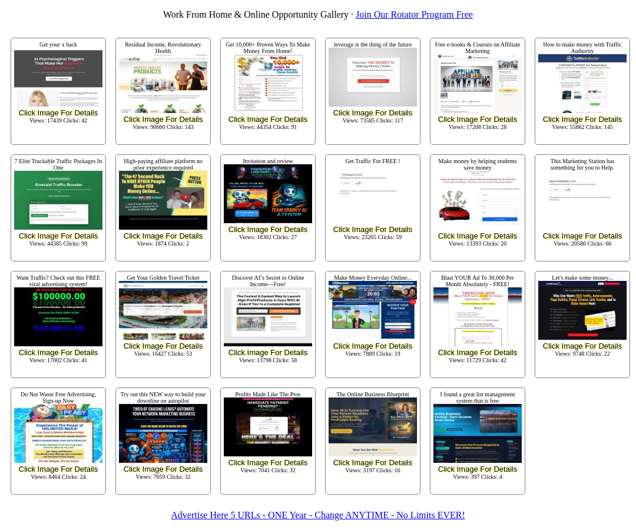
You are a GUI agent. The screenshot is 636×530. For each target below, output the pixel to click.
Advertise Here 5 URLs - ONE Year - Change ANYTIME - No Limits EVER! (318, 515)
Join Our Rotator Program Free (414, 14)
